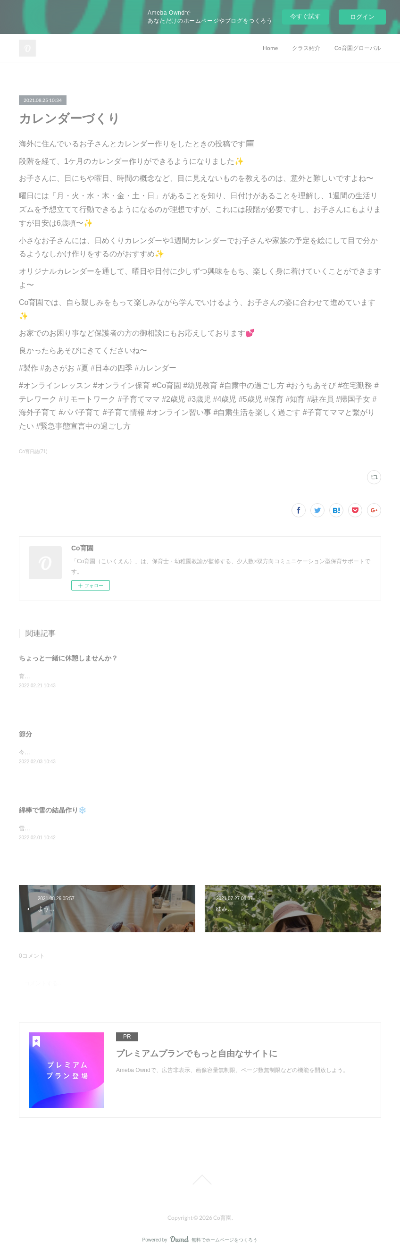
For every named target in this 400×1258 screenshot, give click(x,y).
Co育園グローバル (357, 47)
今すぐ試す (305, 16)
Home (270, 47)
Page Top (200, 1181)
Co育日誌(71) (33, 451)
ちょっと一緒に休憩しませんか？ (68, 658)
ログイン (362, 16)
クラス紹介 (306, 47)
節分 (25, 735)
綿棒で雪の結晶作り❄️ (52, 811)
